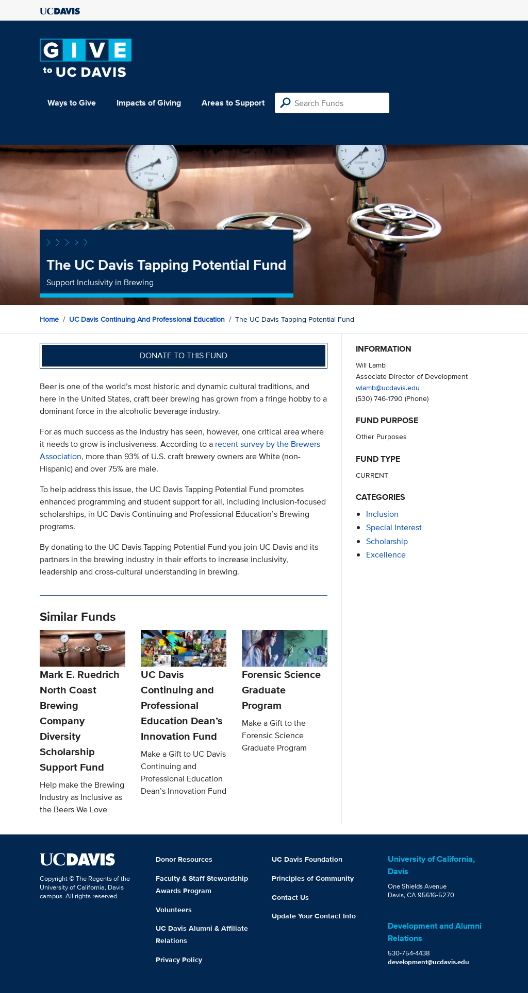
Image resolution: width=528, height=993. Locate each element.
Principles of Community (313, 878)
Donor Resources (184, 859)
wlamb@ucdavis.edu (388, 387)
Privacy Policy (179, 959)
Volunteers (174, 909)
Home (49, 319)
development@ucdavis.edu (428, 962)
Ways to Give (71, 103)
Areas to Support (233, 103)
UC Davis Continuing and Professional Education (147, 319)
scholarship (387, 541)
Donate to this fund (183, 355)
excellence (386, 555)
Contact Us (290, 897)
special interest (394, 527)
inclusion (382, 514)
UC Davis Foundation (307, 859)
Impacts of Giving (149, 103)
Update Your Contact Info (314, 916)
